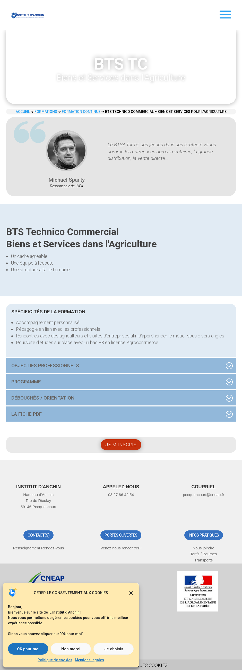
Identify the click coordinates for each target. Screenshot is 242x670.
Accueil (23, 112)
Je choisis (113, 649)
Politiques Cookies (145, 665)
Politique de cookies (55, 660)
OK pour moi (28, 649)
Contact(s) (38, 535)
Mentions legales (89, 660)
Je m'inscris (121, 444)
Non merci (70, 649)
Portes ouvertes (121, 535)
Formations (45, 112)
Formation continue (81, 112)
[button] (131, 593)
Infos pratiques (203, 535)
